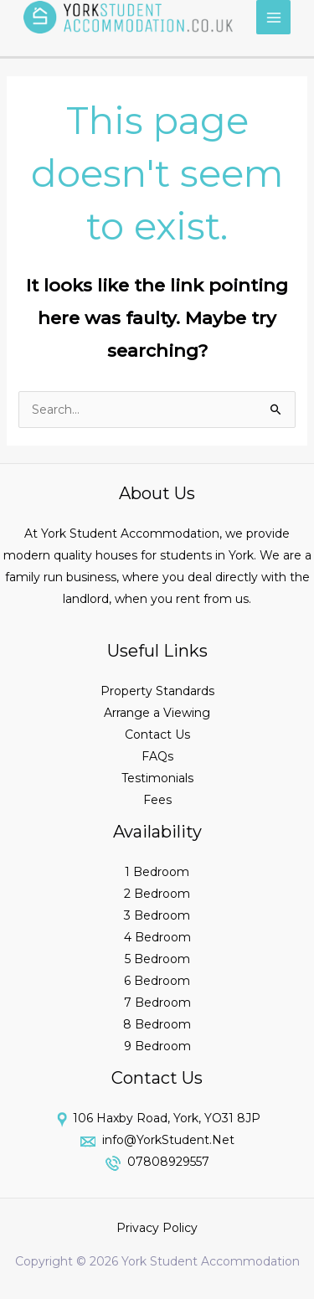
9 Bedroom (157, 1046)
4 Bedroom (157, 937)
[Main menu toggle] (273, 17)
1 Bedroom (157, 871)
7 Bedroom (157, 1002)
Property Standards (157, 690)
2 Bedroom (157, 893)
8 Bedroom (157, 1024)
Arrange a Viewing (157, 712)
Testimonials (157, 778)
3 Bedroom (157, 915)
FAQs (157, 756)
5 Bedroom (157, 959)
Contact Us (157, 734)
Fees (157, 799)
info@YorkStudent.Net (166, 1139)
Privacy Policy (157, 1227)
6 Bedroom (157, 980)
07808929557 (166, 1161)
